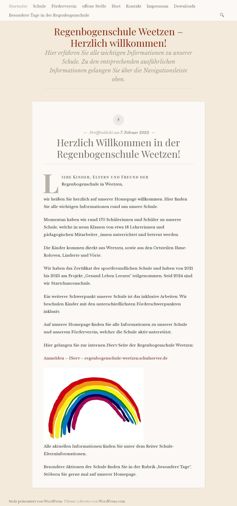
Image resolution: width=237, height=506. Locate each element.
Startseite (18, 6)
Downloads (184, 6)
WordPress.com (112, 501)
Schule (39, 6)
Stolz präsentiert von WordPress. (36, 501)
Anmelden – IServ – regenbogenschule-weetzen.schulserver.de (106, 358)
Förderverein (64, 6)
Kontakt (133, 6)
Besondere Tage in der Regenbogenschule (49, 15)
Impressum (157, 6)
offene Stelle (94, 6)
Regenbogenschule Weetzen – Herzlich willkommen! (118, 37)
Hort (116, 6)
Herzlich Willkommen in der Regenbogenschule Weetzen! (118, 148)
